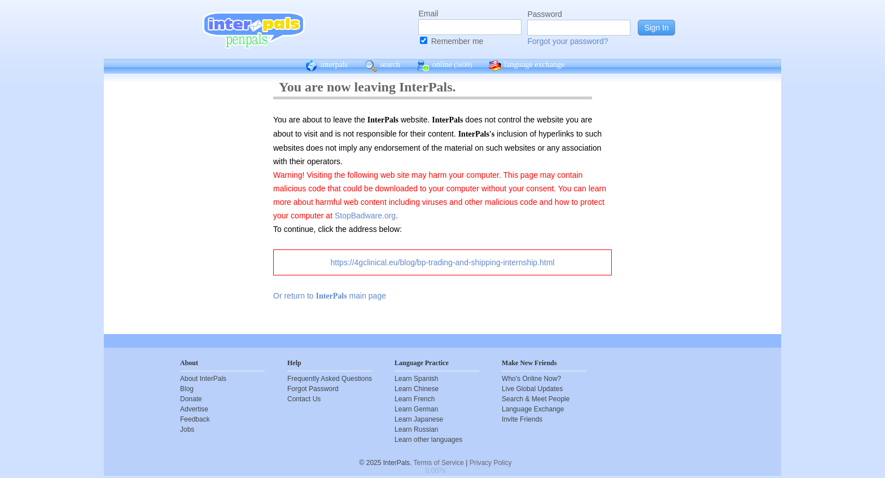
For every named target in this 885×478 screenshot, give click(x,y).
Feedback (195, 419)
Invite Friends (522, 419)
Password (544, 14)
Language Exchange (533, 409)
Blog (187, 389)
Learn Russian (416, 429)
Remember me (457, 41)
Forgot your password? (567, 41)
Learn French (415, 399)
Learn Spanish (416, 379)
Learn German (416, 409)
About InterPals (203, 379)
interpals (326, 66)
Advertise (194, 409)
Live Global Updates (532, 389)
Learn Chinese (417, 389)
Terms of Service (439, 463)
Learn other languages (428, 440)
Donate (191, 399)
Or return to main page (329, 295)
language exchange (526, 66)
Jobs (187, 429)
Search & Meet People (535, 399)
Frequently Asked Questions (329, 379)
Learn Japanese (419, 419)
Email (428, 13)
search (382, 66)
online (444, 66)
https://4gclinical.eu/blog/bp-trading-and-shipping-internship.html (443, 262)
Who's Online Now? (531, 379)
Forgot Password (313, 389)
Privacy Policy (491, 463)
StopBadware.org (365, 215)
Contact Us (304, 399)
